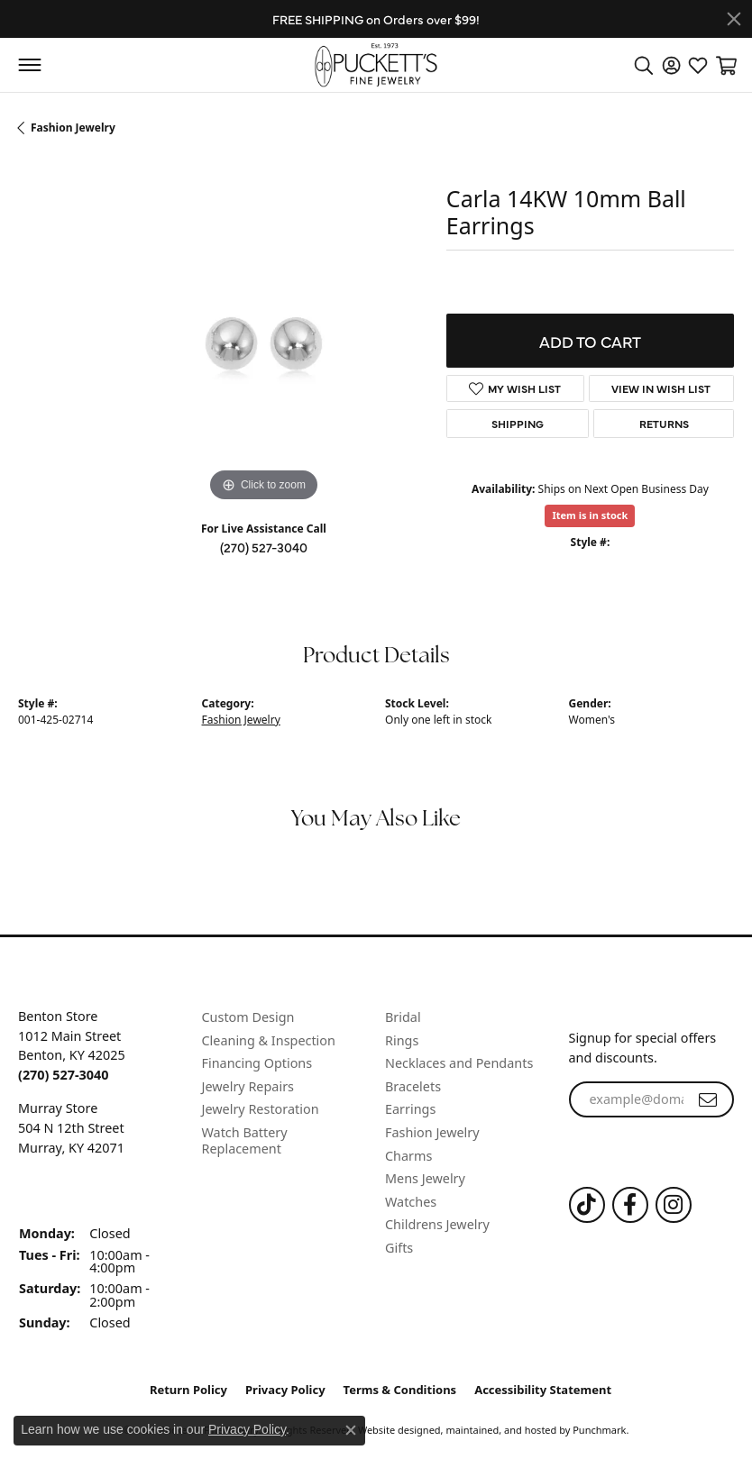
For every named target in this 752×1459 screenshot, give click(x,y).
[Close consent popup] (350, 1430)
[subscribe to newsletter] (707, 1099)
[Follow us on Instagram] (674, 1204)
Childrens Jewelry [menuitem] (437, 1225)
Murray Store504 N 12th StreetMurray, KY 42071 (71, 1127)
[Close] (734, 19)
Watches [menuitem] (410, 1201)
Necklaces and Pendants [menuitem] (459, 1063)
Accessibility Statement (542, 1389)
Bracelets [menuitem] (413, 1086)
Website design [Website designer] (393, 1429)
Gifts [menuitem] (399, 1248)
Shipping (517, 423)
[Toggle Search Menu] (644, 65)
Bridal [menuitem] (403, 1017)
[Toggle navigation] (29, 65)
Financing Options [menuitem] (257, 1063)
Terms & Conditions (400, 1389)
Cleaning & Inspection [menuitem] (268, 1040)
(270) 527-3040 (263, 547)
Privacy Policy (285, 1389)
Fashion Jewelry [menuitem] (432, 1133)
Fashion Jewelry (73, 127)
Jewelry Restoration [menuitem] (260, 1109)
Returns (664, 423)
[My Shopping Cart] (725, 65)
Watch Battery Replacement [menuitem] (245, 1140)
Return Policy (188, 1389)
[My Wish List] (698, 65)
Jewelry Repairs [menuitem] (248, 1086)
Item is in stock (590, 515)
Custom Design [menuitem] (248, 1017)
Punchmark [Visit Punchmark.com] (599, 1429)
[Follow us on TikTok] (587, 1204)
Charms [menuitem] (408, 1155)
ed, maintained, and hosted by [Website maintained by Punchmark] (500, 1429)
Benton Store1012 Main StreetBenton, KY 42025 (71, 1045)
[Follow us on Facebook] (630, 1204)
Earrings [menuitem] (410, 1109)
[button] (101, 991)
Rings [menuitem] (401, 1040)
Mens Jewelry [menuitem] (425, 1179)
